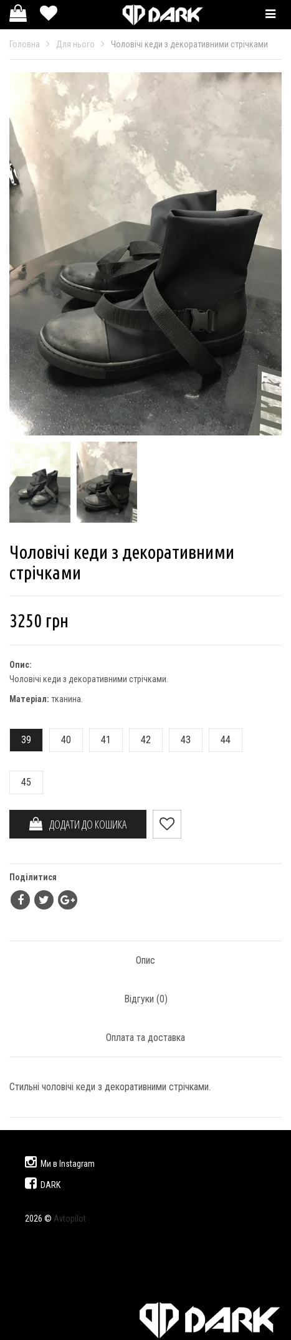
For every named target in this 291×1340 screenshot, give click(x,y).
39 (20, 740)
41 (100, 740)
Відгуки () (146, 999)
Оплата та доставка (145, 1037)
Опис (145, 960)
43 (180, 740)
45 (20, 782)
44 (220, 740)
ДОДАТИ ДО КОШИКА (77, 824)
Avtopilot (70, 1219)
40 (60, 740)
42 (140, 740)
